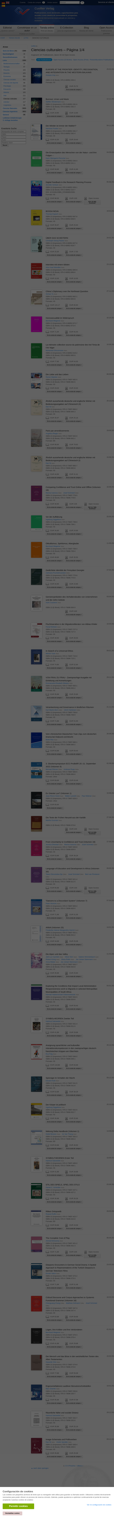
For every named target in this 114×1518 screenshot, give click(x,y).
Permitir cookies (18, 1506)
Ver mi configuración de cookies (99, 1505)
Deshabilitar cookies (12, 1513)
